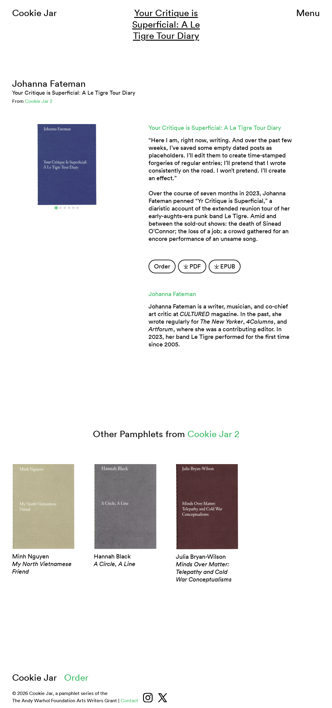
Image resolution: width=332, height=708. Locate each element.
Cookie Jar (34, 13)
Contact (129, 700)
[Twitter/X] (162, 698)
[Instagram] (148, 698)
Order (162, 266)
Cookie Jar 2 (38, 101)
